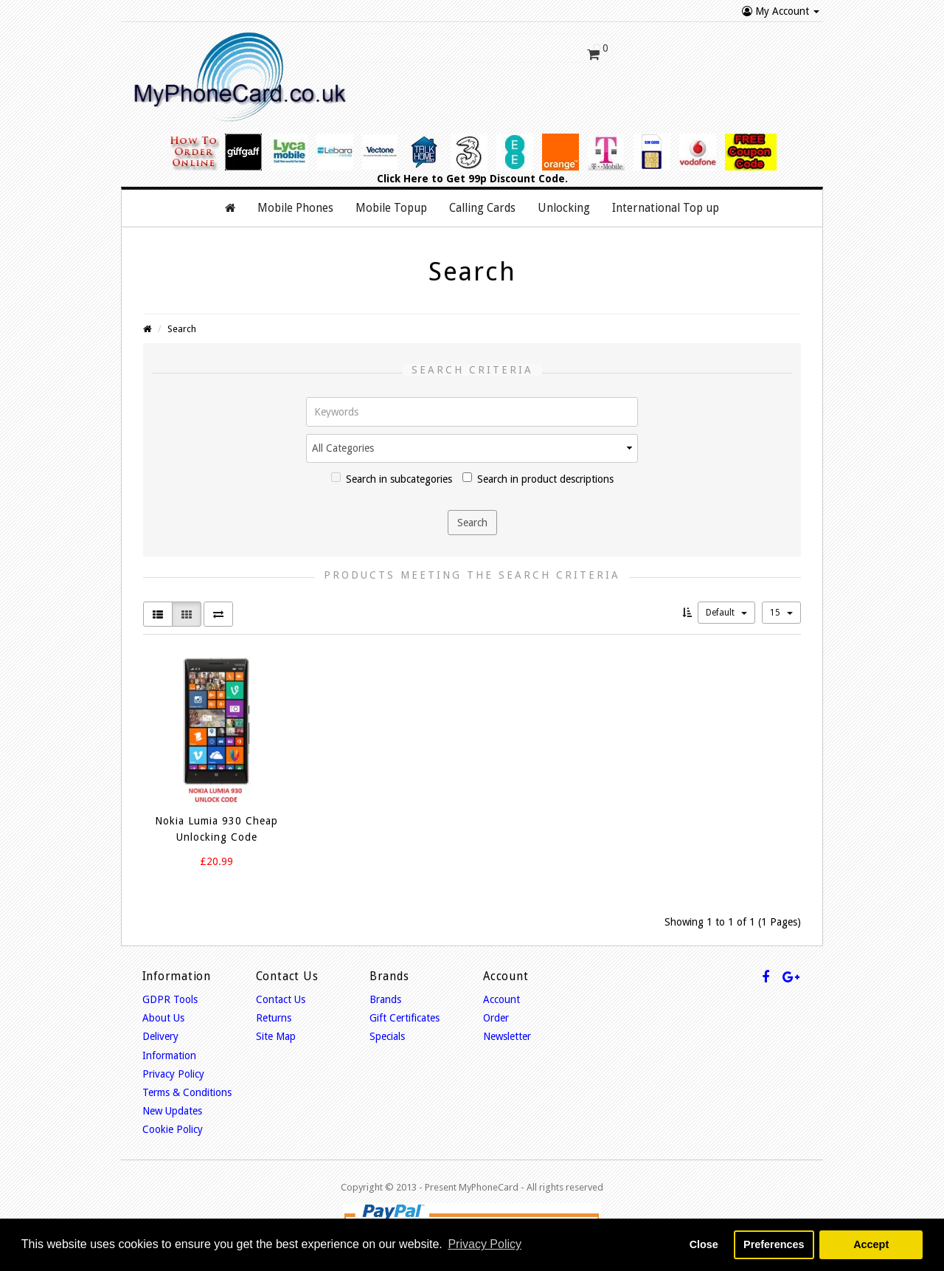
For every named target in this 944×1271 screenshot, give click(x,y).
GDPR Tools (170, 992)
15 (781, 605)
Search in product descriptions (538, 471)
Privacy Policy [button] (484, 1244)
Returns (273, 1010)
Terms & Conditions (187, 1085)
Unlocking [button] (564, 200)
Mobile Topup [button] (391, 200)
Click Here (402, 171)
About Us (163, 1010)
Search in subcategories (391, 471)
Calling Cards (482, 200)
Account (501, 992)
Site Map (276, 1030)
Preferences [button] (773, 1244)
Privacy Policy (173, 1066)
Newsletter (507, 1030)
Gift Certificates (404, 1010)
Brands (385, 992)
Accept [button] (871, 1244)
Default (726, 605)
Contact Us (280, 992)
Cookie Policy (172, 1123)
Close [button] (704, 1244)
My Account (780, 11)
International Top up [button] (665, 200)
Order (496, 1010)
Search (181, 322)
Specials (387, 1030)
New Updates (172, 1103)
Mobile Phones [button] (295, 200)
